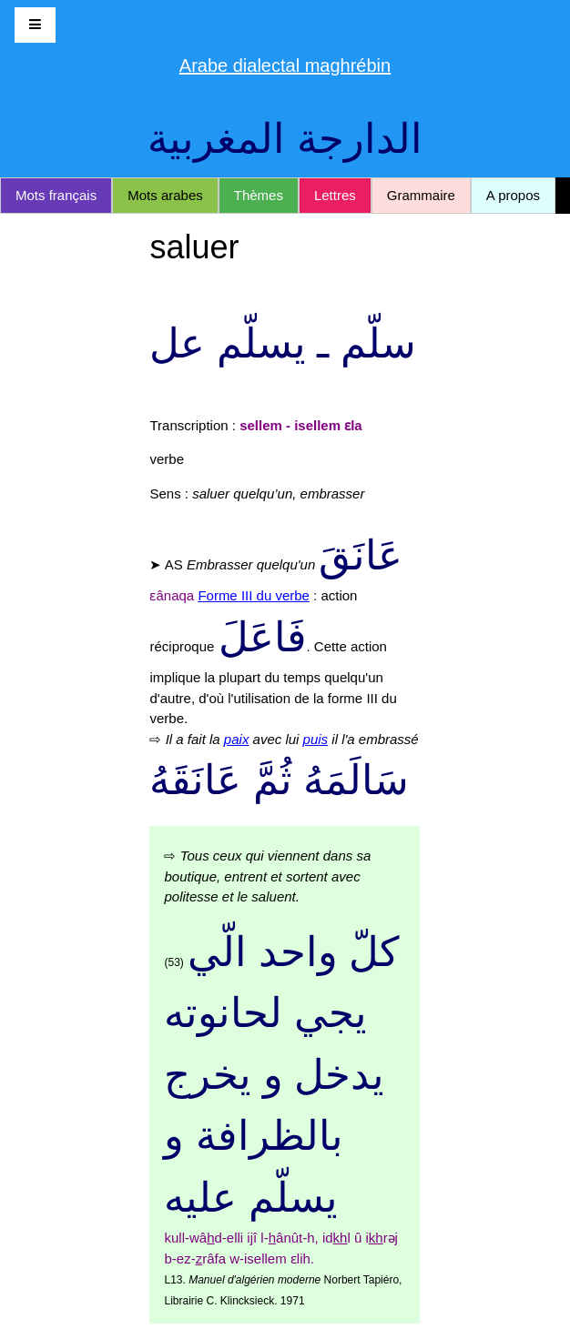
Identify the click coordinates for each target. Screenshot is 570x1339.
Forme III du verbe (254, 595)
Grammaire (421, 195)
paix (236, 739)
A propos (513, 195)
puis (316, 739)
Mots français (56, 195)
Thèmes (258, 195)
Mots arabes (165, 195)
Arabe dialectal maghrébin (285, 65)
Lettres (335, 195)
